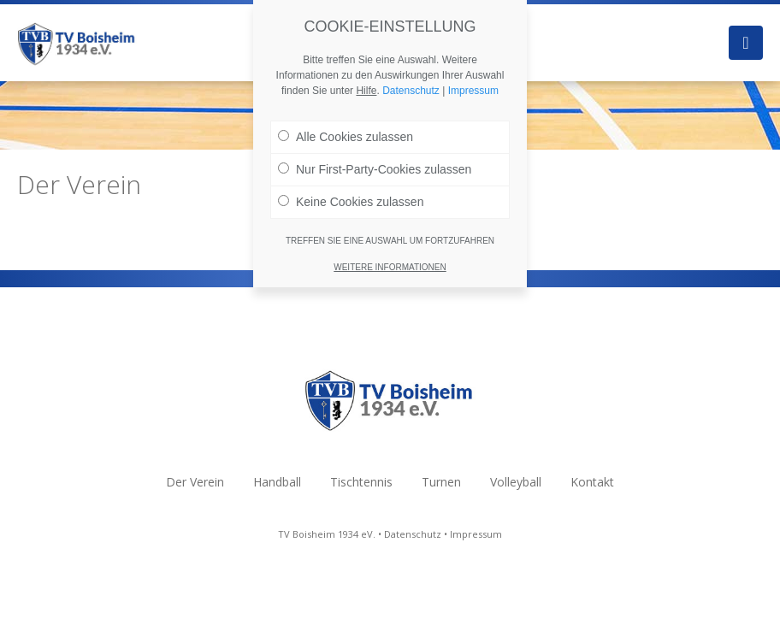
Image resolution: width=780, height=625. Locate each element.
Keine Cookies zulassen (350, 198)
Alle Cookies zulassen (345, 133)
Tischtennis (361, 482)
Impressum (476, 534)
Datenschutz (412, 534)
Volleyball (515, 482)
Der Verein (195, 482)
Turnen (441, 482)
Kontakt (592, 482)
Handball (277, 482)
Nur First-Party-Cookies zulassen (374, 166)
